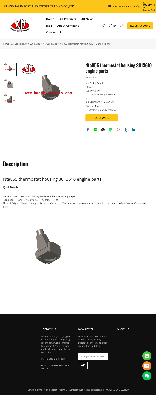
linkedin (133, 129)
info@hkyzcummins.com (125, 6)
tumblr (126, 129)
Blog (49, 25)
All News (87, 19)
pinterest (118, 129)
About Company (68, 25)
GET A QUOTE (102, 117)
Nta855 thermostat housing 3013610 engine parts (85, 43)
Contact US (53, 32)
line (95, 129)
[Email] (93, 356)
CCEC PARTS (34, 43)
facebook (87, 129)
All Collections (18, 43)
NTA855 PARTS (50, 43)
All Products (68, 19)
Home (50, 19)
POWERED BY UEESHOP (117, 389)
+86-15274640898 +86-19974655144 (148, 6)
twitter (103, 129)
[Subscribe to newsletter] (83, 365)
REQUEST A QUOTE (140, 25)
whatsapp (110, 129)
